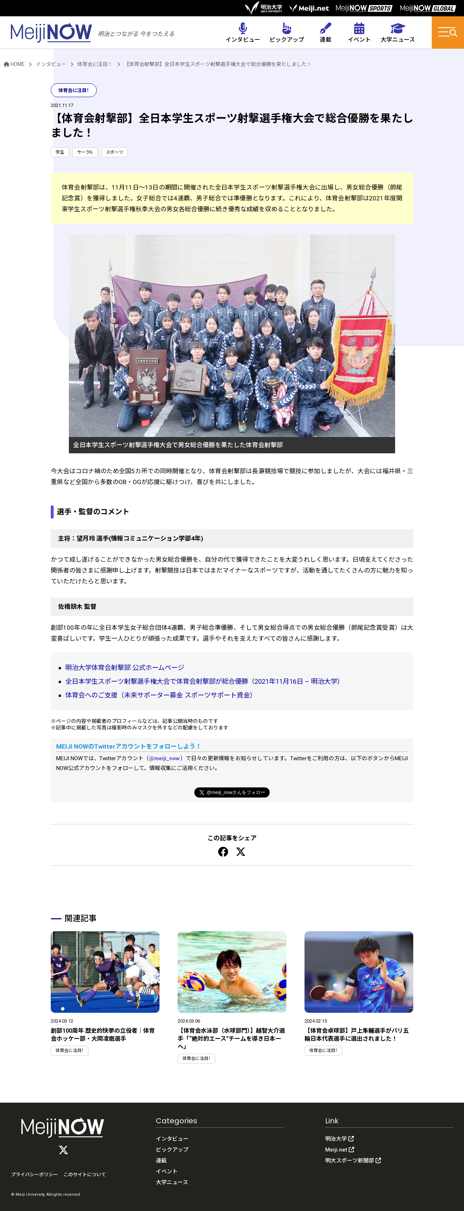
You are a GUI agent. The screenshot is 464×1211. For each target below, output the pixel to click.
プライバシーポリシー (34, 1174)
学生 (59, 152)
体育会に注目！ (95, 64)
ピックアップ (172, 1150)
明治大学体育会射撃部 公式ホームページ (124, 667)
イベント (167, 1171)
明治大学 (339, 1139)
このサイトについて (84, 1174)
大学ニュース (172, 1182)
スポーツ (114, 152)
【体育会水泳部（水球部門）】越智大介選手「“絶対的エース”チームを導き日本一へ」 (231, 1038)
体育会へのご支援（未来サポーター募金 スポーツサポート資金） (160, 695)
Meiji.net (339, 1150)
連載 (161, 1160)
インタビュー (51, 64)
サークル (85, 152)
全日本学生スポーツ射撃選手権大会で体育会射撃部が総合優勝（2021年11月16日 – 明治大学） (204, 681)
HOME (14, 64)
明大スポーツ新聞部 (353, 1160)
